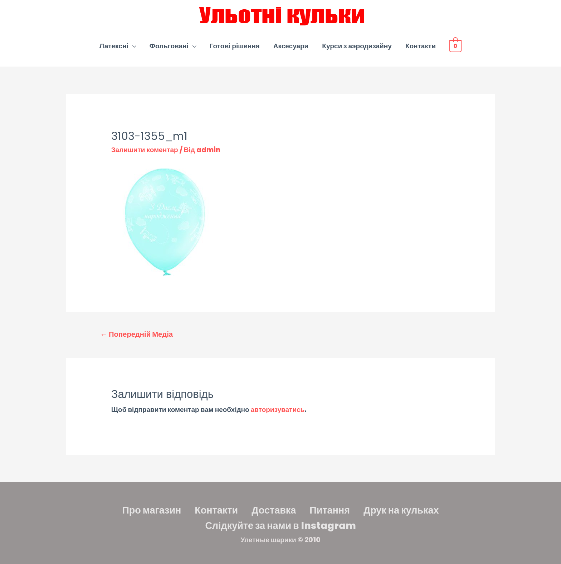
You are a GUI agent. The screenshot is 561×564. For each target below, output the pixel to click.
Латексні (113, 46)
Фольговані (169, 46)
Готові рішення (235, 46)
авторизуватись (278, 409)
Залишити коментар (144, 150)
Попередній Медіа (136, 334)
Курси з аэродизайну (356, 46)
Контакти (420, 46)
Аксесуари (291, 46)
